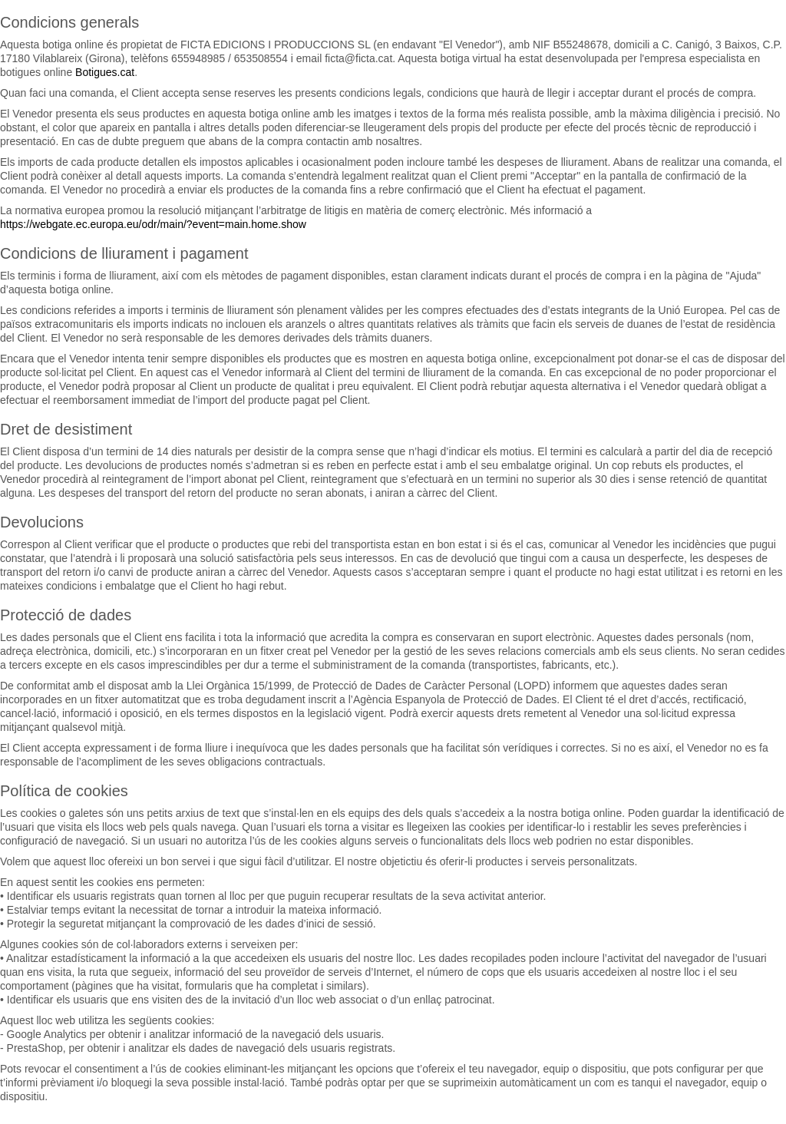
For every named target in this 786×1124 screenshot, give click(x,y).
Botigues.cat (104, 72)
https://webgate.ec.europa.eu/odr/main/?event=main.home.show (153, 224)
